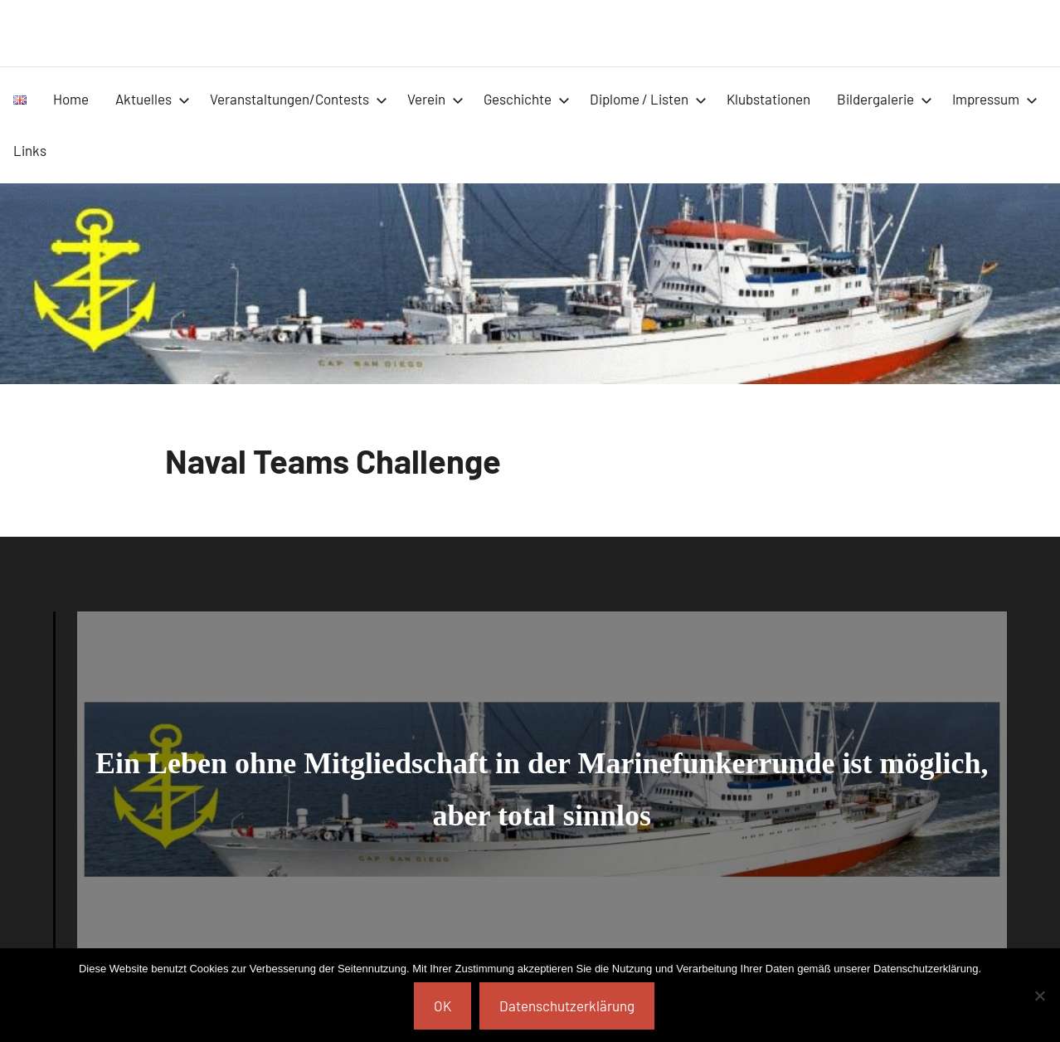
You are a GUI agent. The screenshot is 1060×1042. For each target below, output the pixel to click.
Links (29, 150)
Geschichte (527, 98)
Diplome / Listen (648, 98)
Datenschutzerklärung (567, 1005)
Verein (435, 98)
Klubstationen (768, 98)
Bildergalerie (884, 98)
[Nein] (1039, 995)
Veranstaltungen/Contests (298, 98)
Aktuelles (152, 98)
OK (442, 1005)
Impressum (995, 98)
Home (71, 98)
